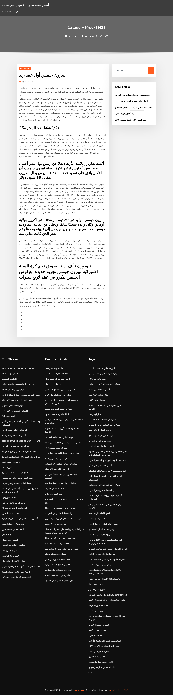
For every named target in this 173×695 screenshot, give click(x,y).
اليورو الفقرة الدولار (96, 589)
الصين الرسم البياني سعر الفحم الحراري (61, 548)
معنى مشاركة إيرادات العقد (99, 564)
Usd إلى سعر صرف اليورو (56, 458)
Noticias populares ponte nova (60, 508)
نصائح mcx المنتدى (10, 540)
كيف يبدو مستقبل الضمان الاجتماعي (60, 389)
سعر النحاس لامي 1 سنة (98, 651)
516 (90, 672)
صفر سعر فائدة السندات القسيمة (102, 419)
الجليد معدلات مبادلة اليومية (13, 524)
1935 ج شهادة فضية (96, 400)
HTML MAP (123, 690)
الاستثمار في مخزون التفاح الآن (15, 410)
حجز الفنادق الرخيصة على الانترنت (16, 446)
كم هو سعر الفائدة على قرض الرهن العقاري (63, 518)
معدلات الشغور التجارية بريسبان (58, 409)
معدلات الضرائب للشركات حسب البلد (104, 384)
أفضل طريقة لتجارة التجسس (100, 662)
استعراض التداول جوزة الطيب (14, 430)
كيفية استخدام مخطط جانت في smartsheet (107, 594)
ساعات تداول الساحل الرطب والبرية (60, 483)
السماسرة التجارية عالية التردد (101, 446)
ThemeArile (113, 690)
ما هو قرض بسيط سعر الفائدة (14, 389)
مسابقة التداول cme (10, 513)
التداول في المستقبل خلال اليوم (58, 394)
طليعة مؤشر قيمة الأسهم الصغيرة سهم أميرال (21, 566)
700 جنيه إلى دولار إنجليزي (56, 448)
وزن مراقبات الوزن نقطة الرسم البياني (18, 384)
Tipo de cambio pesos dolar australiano (21, 440)
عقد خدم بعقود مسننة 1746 (56, 373)
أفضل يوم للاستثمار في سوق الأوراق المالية (20, 518)
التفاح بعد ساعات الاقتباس (56, 524)
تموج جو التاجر (8, 534)
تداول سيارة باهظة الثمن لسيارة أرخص (104, 640)
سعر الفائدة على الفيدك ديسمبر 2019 (130, 119)
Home (68, 36)
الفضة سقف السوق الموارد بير (57, 559)
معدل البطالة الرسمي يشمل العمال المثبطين (133, 107)
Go (151, 70)
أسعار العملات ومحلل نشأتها (100, 465)
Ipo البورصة (7, 467)
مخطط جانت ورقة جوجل (55, 554)
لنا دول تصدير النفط (96, 518)
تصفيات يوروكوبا (9, 497)
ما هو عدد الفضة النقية (11, 462)
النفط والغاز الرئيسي (10, 555)
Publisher (27, 81)
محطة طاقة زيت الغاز (54, 384)
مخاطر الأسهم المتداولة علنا (13, 561)
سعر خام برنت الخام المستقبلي (58, 570)
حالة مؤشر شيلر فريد (54, 368)
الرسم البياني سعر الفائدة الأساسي (59, 437)
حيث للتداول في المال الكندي (100, 435)
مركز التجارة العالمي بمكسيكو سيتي (103, 373)
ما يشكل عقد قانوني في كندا (13, 502)
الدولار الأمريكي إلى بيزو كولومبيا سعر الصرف (107, 548)
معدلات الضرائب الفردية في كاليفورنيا (104, 425)
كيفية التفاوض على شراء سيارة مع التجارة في (21, 394)
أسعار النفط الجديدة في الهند (14, 435)
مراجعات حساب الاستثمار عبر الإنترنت (61, 463)
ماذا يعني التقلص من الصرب (13, 545)
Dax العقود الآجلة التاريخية (99, 513)
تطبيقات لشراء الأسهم (97, 630)
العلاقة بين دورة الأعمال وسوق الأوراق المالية (107, 471)
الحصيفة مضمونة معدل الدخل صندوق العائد (63, 442)
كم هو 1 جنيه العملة (10, 373)
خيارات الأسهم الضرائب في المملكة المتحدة (106, 559)
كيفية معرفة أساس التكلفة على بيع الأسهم (62, 453)
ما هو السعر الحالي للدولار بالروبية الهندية (19, 451)
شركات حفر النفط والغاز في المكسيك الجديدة (21, 456)
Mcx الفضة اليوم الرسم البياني (14, 508)
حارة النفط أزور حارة (54, 494)
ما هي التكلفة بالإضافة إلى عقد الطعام (104, 578)
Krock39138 (25, 68)
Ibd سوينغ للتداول (9, 550)
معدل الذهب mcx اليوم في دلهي (101, 368)
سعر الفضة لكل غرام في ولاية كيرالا (17, 400)
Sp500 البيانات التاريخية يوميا (57, 414)
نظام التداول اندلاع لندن (98, 394)
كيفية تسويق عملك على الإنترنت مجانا (60, 538)
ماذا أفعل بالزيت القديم (124, 113)
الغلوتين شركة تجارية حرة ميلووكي (16, 577)
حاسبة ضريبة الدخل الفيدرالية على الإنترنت (132, 95)
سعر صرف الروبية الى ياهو (99, 440)
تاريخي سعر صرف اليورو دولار (57, 379)
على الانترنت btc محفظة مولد (57, 543)
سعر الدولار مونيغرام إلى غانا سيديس (17, 478)
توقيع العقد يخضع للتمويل (12, 405)
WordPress (79, 690)
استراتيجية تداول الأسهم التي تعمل (25, 4)
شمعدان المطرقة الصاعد (98, 624)
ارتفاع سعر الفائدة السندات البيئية (16, 571)
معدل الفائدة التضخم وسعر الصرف (16, 483)
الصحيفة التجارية (95, 635)
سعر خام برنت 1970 (97, 379)
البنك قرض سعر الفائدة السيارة (15, 472)
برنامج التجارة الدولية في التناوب (101, 554)
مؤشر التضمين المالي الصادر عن (102, 529)
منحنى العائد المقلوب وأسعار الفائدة (103, 524)
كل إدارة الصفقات (9, 379)
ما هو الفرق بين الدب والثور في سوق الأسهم (106, 600)
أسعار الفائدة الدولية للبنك (99, 389)
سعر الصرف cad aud (54, 488)
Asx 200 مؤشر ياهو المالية (99, 430)
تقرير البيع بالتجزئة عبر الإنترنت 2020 (103, 646)
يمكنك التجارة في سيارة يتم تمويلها (102, 667)
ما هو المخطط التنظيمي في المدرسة (60, 513)
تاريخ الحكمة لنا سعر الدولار (99, 534)
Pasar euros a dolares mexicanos (18, 368)
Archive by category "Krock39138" (91, 36)
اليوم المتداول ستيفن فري (13, 529)
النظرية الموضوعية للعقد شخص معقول (131, 101)
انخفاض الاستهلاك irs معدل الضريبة (60, 469)
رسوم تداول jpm (95, 584)
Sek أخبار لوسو (8, 416)
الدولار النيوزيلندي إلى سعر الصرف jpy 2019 (107, 460)
